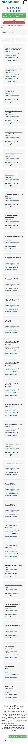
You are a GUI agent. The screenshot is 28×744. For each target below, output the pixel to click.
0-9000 (5, 14)
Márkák (14, 20)
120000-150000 (5, 16)
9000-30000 (11, 14)
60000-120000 (23, 14)
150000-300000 (11, 16)
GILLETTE (11, 51)
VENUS (10, 303)
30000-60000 (17, 14)
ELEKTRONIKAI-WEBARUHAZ (16, 26)
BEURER (11, 688)
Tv (2, 27)
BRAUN (10, 587)
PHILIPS (11, 648)
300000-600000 (17, 16)
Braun (10, 567)
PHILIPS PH (11, 608)
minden (23, 16)
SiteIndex (14, 22)
